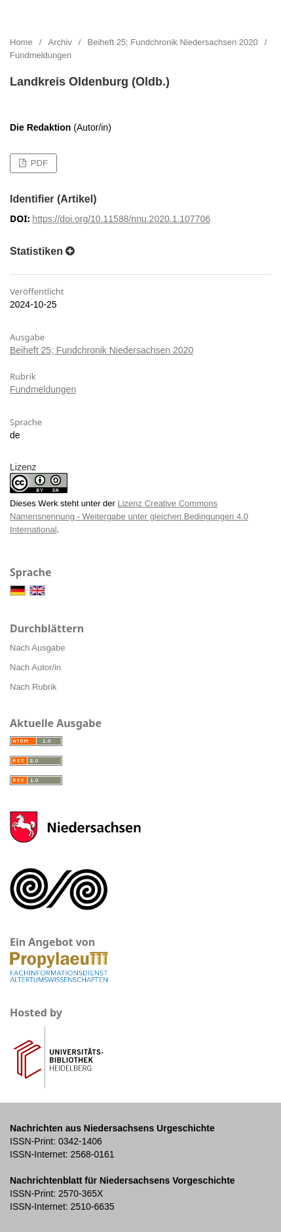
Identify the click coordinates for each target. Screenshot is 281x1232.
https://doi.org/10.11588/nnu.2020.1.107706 (121, 219)
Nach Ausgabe (38, 648)
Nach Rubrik (33, 687)
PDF (38, 163)
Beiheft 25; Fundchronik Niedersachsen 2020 (173, 42)
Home (21, 42)
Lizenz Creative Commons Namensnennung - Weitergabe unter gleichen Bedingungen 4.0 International (129, 516)
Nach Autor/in (35, 667)
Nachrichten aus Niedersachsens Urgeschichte (147, 13)
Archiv (60, 42)
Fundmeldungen (43, 389)
